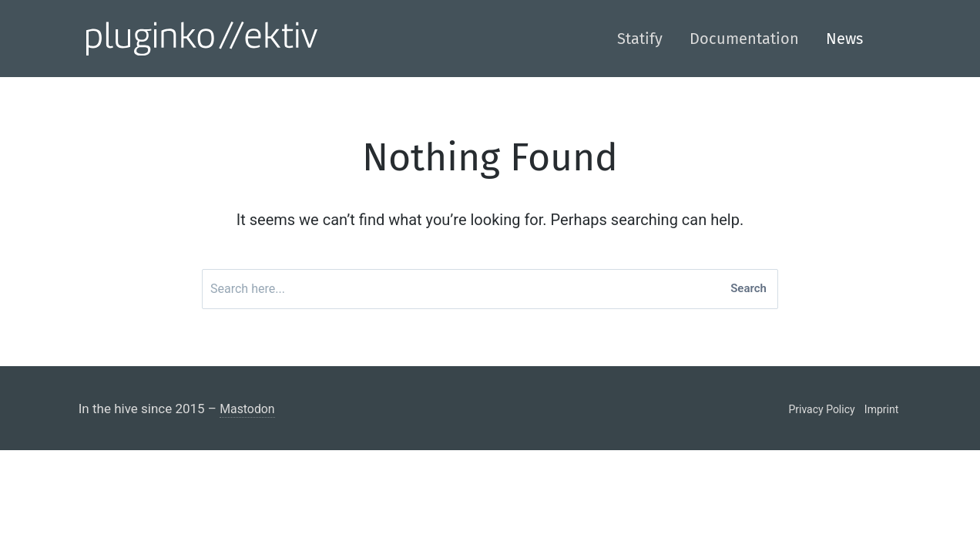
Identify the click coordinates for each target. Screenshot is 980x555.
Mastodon (249, 413)
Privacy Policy (821, 414)
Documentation (744, 38)
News (844, 38)
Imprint (881, 414)
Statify (640, 38)
